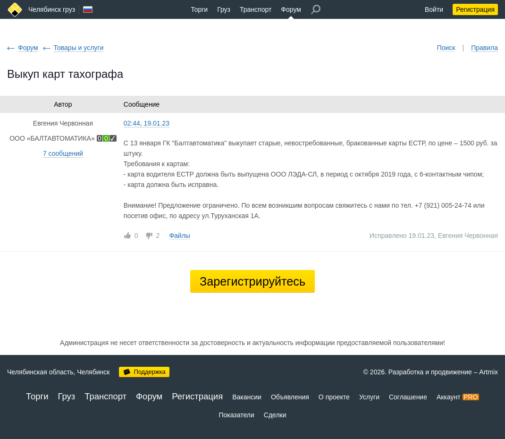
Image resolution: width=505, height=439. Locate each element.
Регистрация (475, 9)
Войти (434, 9)
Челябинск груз (51, 9)
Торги (199, 9)
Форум (291, 9)
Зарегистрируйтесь (252, 281)
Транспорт (255, 9)
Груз (223, 9)
